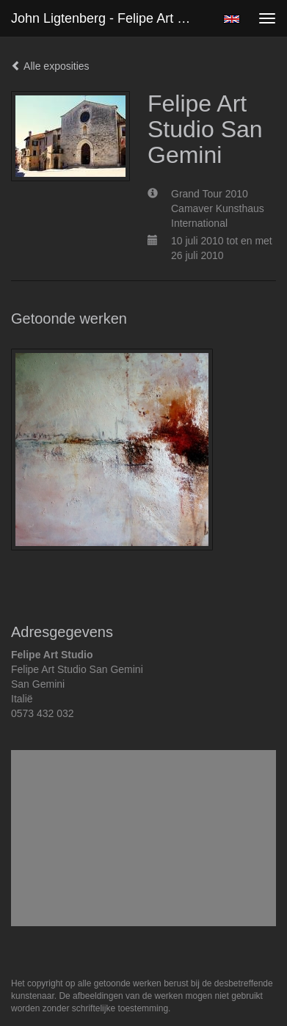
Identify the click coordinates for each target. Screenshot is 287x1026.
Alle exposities (50, 66)
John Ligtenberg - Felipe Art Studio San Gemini (109, 18)
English (231, 19)
